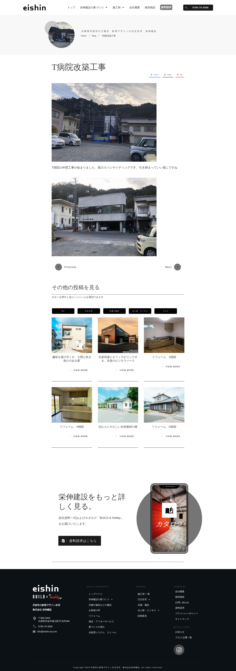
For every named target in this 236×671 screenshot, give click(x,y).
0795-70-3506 (45, 620)
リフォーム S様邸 (164, 350)
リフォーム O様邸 (164, 420)
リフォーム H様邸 (72, 420)
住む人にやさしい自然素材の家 (118, 420)
